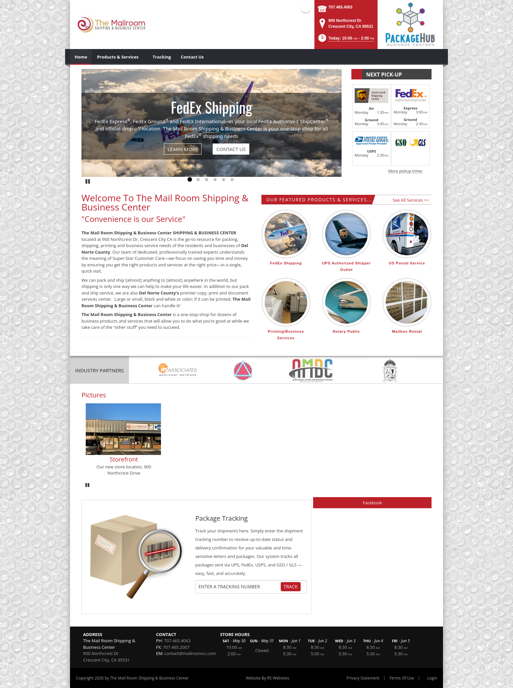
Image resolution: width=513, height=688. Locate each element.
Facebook (372, 503)
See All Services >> (411, 200)
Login (432, 678)
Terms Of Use (401, 678)
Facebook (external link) (306, 8)
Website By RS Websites (267, 678)
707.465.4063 (340, 7)
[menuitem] (81, 57)
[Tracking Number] (239, 586)
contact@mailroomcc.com (190, 653)
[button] (346, 40)
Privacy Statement (363, 678)
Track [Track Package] (291, 586)
